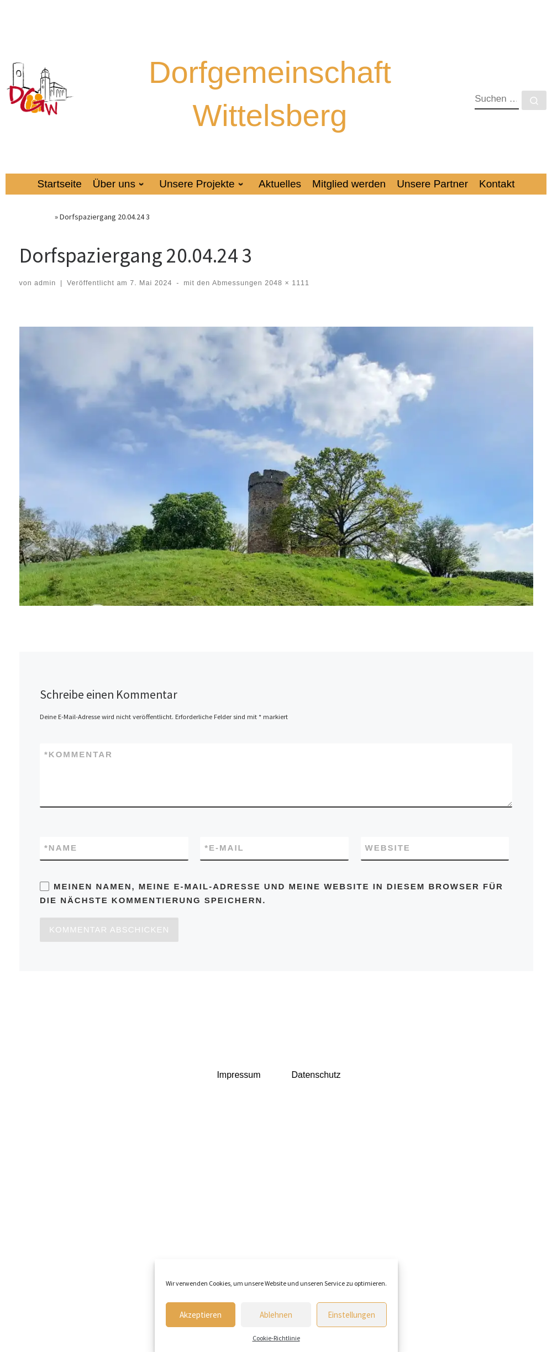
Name (60, 848)
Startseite (36, 217)
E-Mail (224, 848)
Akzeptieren (201, 1314)
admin (45, 283)
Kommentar (78, 755)
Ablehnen (276, 1314)
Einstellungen (351, 1314)
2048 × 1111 (285, 283)
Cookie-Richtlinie (276, 1338)
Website (388, 847)
